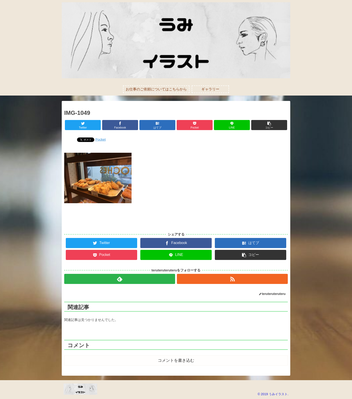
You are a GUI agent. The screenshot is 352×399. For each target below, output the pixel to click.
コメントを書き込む (176, 360)
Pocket (100, 139)
